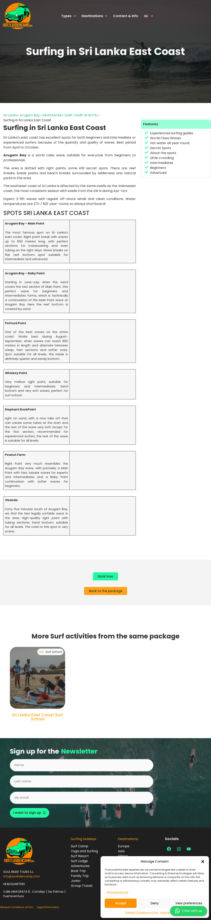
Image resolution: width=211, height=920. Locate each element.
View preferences (188, 903)
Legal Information (48, 907)
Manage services (117, 892)
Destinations (94, 16)
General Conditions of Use (141, 912)
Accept (120, 903)
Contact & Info (125, 16)
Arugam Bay (30, 115)
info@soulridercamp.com (21, 876)
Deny (155, 903)
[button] (203, 861)
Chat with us (188, 910)
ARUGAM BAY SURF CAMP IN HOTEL (70, 115)
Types (68, 16)
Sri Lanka (10, 115)
